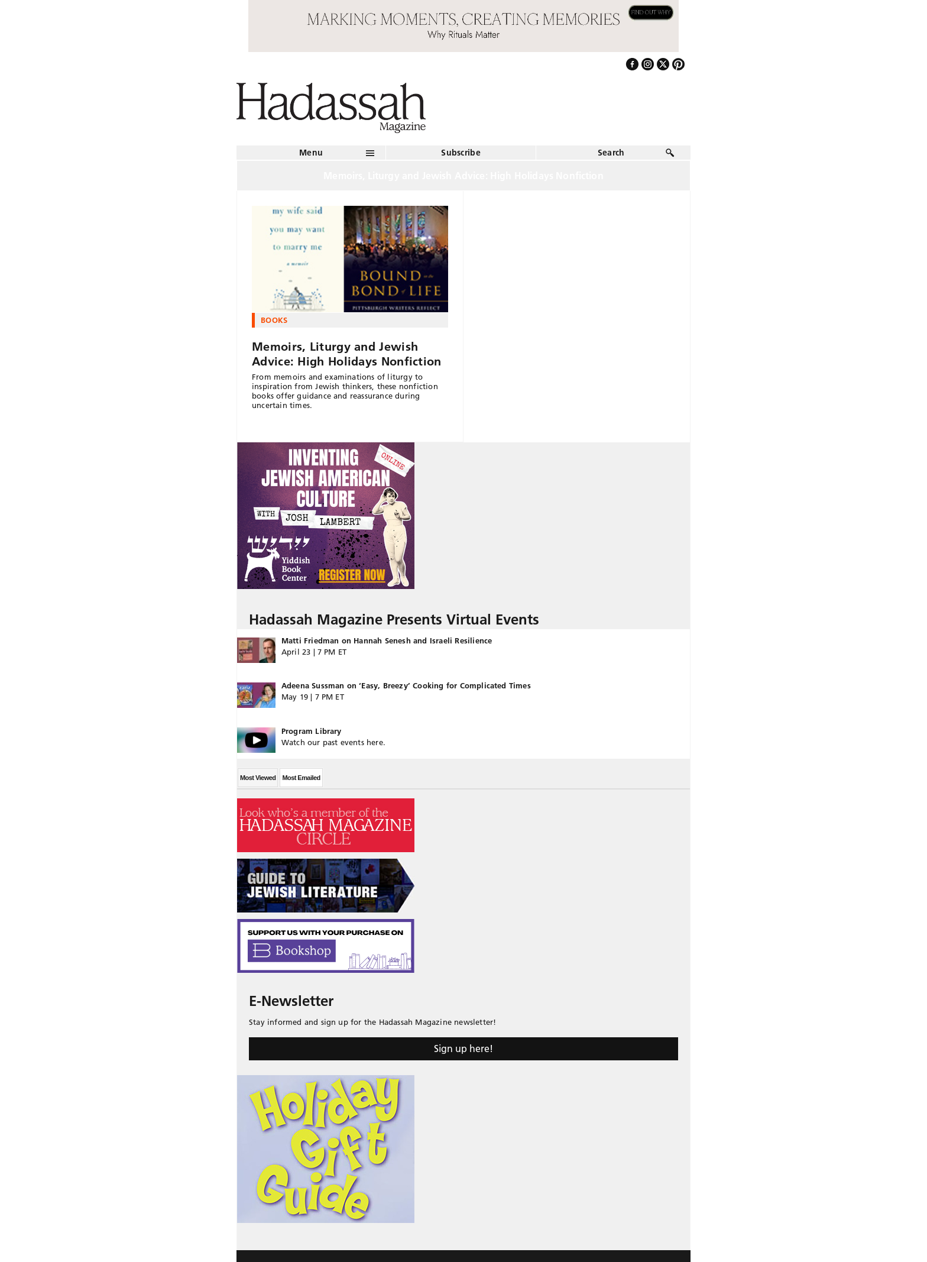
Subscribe (461, 152)
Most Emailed (301, 777)
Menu (311, 152)
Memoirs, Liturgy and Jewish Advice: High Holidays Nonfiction (347, 353)
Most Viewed (257, 777)
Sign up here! (463, 1048)
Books (274, 320)
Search (611, 152)
